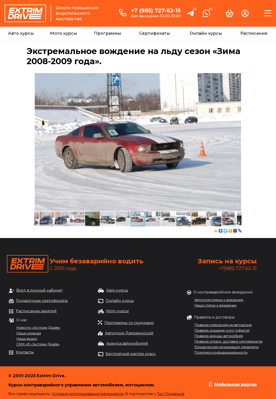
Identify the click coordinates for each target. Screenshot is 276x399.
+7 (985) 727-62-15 (156, 10)
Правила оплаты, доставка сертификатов (228, 341)
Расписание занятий (36, 311)
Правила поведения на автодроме (223, 325)
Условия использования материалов (88, 394)
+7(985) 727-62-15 (237, 268)
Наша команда (28, 333)
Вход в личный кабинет (39, 290)
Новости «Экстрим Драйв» (38, 328)
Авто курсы (21, 33)
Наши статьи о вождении (215, 305)
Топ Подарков (170, 394)
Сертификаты (154, 33)
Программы (107, 33)
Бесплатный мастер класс (131, 354)
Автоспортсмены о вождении (218, 300)
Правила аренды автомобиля (218, 336)
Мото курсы (63, 33)
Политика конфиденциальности (220, 352)
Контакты (25, 352)
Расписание (253, 33)
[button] (237, 77)
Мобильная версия (235, 384)
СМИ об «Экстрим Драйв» (38, 344)
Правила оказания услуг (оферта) (222, 330)
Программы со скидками (129, 323)
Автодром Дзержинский (129, 333)
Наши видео (26, 339)
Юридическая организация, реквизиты (226, 347)
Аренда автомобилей (127, 343)
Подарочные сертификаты (42, 301)
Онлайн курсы (206, 33)
